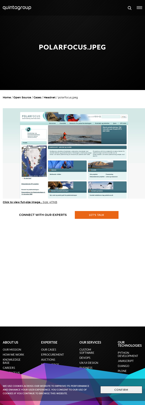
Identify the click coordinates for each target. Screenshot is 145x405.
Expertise (49, 342)
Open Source (22, 97)
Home (7, 97)
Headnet (50, 97)
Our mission (12, 349)
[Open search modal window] (129, 8)
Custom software (86, 351)
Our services (90, 342)
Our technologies (130, 344)
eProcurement (52, 354)
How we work (13, 354)
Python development (128, 354)
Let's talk (96, 214)
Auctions (48, 359)
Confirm (121, 389)
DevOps (84, 357)
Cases (37, 97)
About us (10, 342)
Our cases (48, 349)
